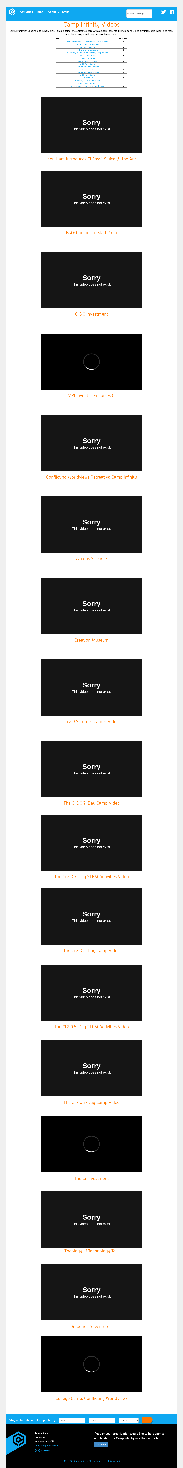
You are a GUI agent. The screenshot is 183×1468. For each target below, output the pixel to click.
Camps (64, 12)
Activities (26, 12)
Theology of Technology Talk (87, 80)
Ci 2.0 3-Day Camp (87, 75)
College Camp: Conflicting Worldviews (87, 86)
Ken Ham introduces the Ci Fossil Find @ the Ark (87, 41)
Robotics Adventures (87, 83)
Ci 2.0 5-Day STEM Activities (87, 72)
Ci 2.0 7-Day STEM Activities (87, 66)
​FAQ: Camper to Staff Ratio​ (87, 44)
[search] (136, 13)
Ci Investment (87, 77)
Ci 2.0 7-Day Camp (87, 64)
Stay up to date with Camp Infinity (32, 1420)
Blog (40, 12)
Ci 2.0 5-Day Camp (87, 69)
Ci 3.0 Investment (87, 47)
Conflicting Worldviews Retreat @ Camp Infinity (87, 52)
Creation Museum (87, 58)
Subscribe (147, 1420)
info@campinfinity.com (47, 1445)
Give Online (101, 1444)
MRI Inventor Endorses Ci (87, 50)
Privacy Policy (115, 1461)
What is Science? (87, 55)
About (52, 12)
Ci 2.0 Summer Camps (87, 61)
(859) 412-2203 (42, 1450)
